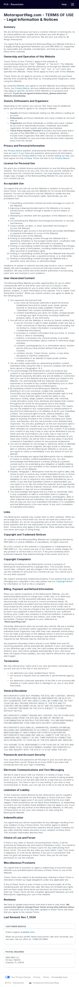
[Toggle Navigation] (72, 4)
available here (28, 932)
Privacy (36, 977)
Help (64, 4)
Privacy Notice (22, 88)
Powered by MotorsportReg (44, 982)
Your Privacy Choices (18, 977)
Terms (46, 977)
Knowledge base (59, 977)
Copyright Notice (64, 581)
